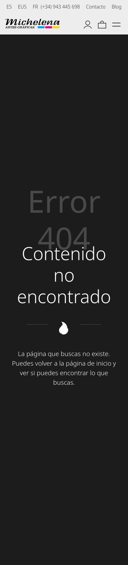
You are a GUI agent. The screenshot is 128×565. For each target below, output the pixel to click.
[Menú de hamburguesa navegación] (116, 23)
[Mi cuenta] (87, 23)
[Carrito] (102, 23)
